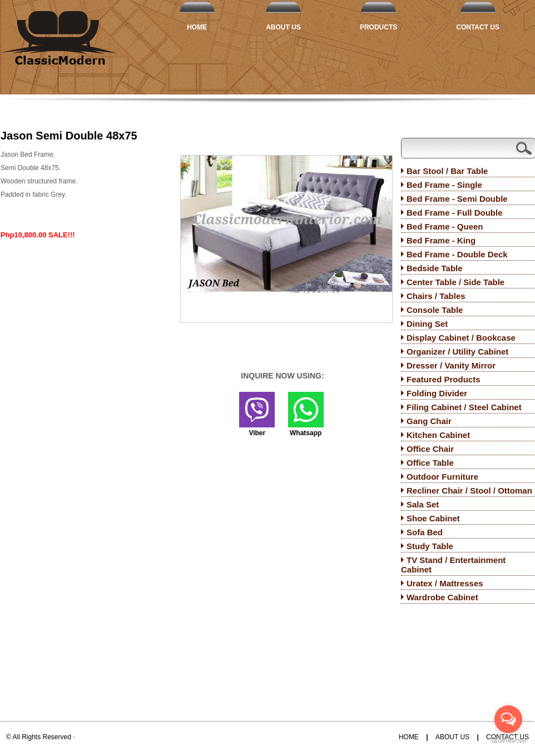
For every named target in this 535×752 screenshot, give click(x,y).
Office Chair (430, 449)
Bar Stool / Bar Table (447, 171)
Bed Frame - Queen (445, 226)
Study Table (430, 546)
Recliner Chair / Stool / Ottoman (469, 490)
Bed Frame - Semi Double (457, 198)
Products (378, 27)
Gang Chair (429, 421)
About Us (283, 27)
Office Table (430, 462)
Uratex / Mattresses (445, 583)
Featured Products (443, 379)
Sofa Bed (425, 532)
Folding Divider (437, 393)
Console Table (435, 310)
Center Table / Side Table (455, 282)
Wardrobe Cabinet (442, 597)
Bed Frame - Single (444, 185)
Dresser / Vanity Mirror (451, 365)
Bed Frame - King (441, 240)
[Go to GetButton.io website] (508, 740)
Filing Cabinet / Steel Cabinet (464, 407)
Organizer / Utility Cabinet (457, 351)
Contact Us (477, 27)
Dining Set (427, 323)
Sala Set (423, 504)
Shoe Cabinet (433, 518)
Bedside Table (435, 268)
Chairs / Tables (436, 296)
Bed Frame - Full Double (455, 212)
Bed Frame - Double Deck (457, 254)
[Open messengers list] (508, 719)
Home (197, 27)
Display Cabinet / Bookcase (461, 337)
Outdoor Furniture (442, 476)
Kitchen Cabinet (438, 435)
